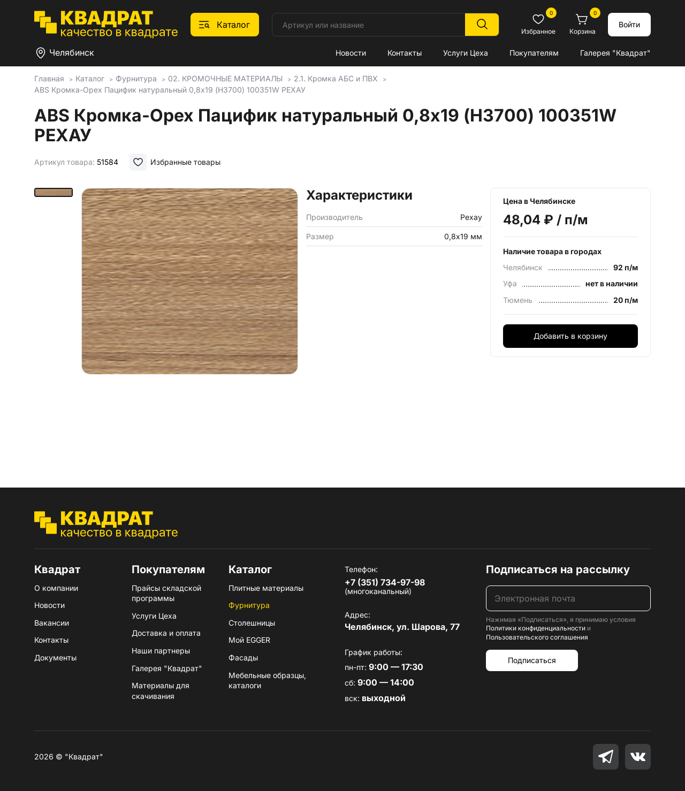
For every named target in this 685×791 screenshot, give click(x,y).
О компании (56, 587)
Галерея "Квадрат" (615, 52)
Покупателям (534, 52)
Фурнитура (249, 605)
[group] (189, 322)
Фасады (243, 657)
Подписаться (532, 660)
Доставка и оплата (166, 632)
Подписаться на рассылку (558, 569)
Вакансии (51, 622)
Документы (55, 657)
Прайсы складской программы (166, 593)
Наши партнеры (161, 650)
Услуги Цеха (465, 52)
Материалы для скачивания (160, 691)
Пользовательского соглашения (537, 637)
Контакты (404, 52)
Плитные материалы (266, 587)
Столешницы (252, 622)
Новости (351, 52)
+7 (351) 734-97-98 (385, 582)
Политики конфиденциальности (535, 628)
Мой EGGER (249, 639)
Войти (629, 24)
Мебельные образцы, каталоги (267, 680)
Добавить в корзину (570, 335)
